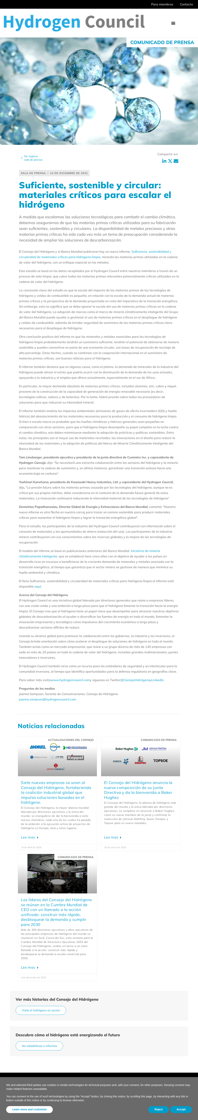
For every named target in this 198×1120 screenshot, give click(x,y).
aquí (38, 586)
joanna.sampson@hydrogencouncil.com (47, 699)
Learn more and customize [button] (29, 1109)
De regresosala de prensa (33, 157)
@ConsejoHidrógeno (135, 680)
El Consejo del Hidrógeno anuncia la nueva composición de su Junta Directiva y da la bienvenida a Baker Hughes (138, 790)
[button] (173, 23)
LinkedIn (158, 680)
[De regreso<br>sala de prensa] (22, 158)
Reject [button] (158, 1109)
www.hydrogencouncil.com (70, 680)
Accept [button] (181, 1109)
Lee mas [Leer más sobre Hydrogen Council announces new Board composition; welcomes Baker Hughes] (111, 837)
